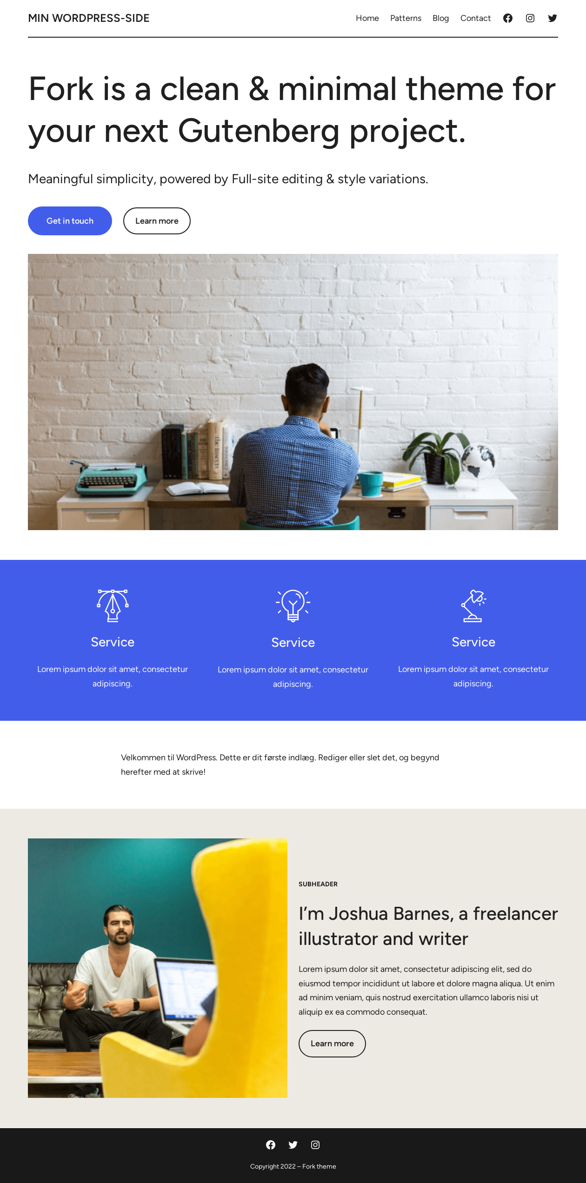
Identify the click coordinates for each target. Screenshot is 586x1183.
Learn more (157, 221)
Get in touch (70, 221)
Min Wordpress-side (89, 18)
